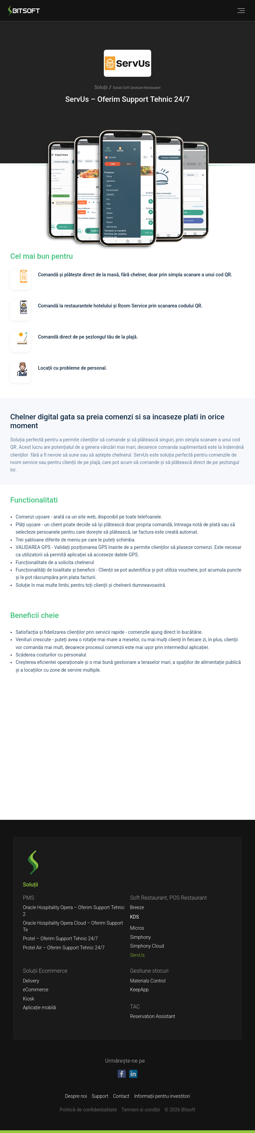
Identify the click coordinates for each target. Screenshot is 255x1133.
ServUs (137, 955)
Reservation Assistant (152, 1016)
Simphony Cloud (147, 946)
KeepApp (139, 989)
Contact (121, 1096)
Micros (137, 928)
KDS (134, 917)
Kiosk (28, 998)
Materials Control (147, 981)
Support (100, 1096)
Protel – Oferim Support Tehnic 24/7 (60, 938)
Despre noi (76, 1096)
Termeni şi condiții (140, 1109)
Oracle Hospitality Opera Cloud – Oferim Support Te (73, 926)
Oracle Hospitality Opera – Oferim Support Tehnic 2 (74, 911)
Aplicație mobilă (39, 1007)
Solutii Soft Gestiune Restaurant (137, 88)
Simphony (140, 937)
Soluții (101, 87)
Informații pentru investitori (162, 1096)
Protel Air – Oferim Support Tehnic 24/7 (64, 947)
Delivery (31, 981)
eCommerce (35, 989)
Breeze (137, 907)
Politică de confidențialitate (88, 1109)
